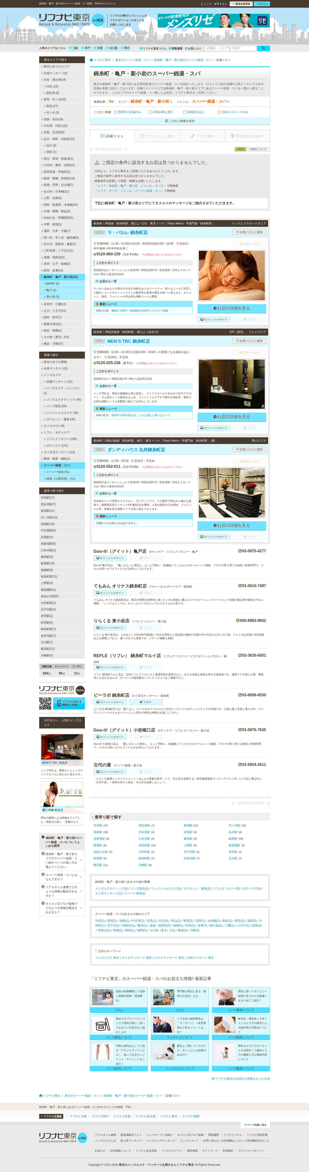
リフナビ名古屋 (145, 1116)
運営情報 (192, 1150)
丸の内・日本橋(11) (55, 191)
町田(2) (190, 925)
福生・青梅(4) (51, 330)
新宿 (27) (51, 106)
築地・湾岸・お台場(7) (57, 184)
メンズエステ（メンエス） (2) (62, 390)
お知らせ (100, 1150)
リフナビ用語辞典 (257, 1134)
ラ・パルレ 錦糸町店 (121, 232)
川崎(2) (194, 930)
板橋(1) (178, 925)
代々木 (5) (51, 112)
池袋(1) (124, 920)
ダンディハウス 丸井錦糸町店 (129, 449)
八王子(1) (243, 925)
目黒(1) (151, 920)
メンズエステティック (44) (62, 399)
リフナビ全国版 (51, 1116)
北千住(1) (113, 925)
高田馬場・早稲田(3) (55, 172)
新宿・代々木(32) (53, 99)
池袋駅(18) (48, 524)
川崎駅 (143, 865)
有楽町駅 (144, 845)
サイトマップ (210, 1150)
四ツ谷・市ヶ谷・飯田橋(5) (60, 237)
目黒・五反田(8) (52, 132)
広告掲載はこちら (232, 1140)
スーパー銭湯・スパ (55, 465)
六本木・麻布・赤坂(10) (58, 165)
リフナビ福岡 (190, 1116)
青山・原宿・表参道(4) (57, 158)
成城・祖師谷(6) (52, 257)
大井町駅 (144, 851)
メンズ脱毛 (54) (55, 406)
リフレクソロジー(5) (226, 888)
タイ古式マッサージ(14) (58, 452)
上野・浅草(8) (51, 198)
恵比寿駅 (144, 825)
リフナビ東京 (168, 1116)
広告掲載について (120, 1150)
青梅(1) (117, 930)
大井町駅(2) (48, 603)
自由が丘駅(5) (50, 596)
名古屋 (112, 48)
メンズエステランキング (160, 1140)
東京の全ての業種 (54, 362)
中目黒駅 (144, 832)
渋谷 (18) (51, 86)
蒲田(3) (252, 920)
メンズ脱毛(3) (139, 888)
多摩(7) (202, 925)
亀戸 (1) (50, 290)
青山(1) (176, 920)
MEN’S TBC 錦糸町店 (122, 341)
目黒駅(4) (47, 537)
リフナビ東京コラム (153, 48)
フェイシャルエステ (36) (61, 413)
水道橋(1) (214, 920)
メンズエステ (51, 375)
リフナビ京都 (122, 1116)
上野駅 (188, 845)
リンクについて (189, 1140)
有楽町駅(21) (49, 576)
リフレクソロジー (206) (60, 439)
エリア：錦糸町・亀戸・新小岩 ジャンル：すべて (130, 185)
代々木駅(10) (49, 517)
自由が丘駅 (101, 851)
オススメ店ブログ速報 (190, 1134)
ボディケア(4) (252, 888)
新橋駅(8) (47, 570)
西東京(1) (104, 930)
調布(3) (257, 925)
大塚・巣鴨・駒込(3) (55, 211)
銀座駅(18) (48, 563)
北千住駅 (189, 851)
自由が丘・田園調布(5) (57, 217)
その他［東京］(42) (55, 337)
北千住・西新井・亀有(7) (58, 244)
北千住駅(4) (48, 609)
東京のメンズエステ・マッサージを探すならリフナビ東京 (156, 1164)
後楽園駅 (234, 845)
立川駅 (233, 858)
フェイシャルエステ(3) (166, 888)
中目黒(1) (138, 920)
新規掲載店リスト (131, 1134)
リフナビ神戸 (100, 1116)
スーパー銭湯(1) (135, 893)
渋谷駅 (98, 825)
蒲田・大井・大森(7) (55, 231)
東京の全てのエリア (55, 66)
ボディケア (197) (56, 445)
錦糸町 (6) (51, 283)
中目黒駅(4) (48, 530)
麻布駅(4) (47, 557)
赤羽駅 (233, 851)
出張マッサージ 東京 (200, 957)
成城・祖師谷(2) (160, 925)
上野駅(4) (47, 583)
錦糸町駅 (144, 858)
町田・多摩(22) (52, 270)
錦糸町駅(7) (48, 629)
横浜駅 (98, 865)
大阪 (74, 48)
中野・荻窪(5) (51, 224)
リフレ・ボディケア (55, 432)
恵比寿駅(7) (48, 504)
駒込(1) (227, 920)
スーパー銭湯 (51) (56, 472)
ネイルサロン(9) (52, 425)
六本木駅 (144, 838)
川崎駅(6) (47, 655)
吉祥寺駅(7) (48, 635)
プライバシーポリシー (251, 1150)
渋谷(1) (100, 920)
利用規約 (228, 1150)
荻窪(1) (239, 920)
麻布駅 (188, 838)
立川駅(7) (47, 642)
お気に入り (193, 48)
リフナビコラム (232, 1134)
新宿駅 (188, 825)
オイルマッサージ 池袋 (136, 957)
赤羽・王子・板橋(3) (55, 263)
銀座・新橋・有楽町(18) (58, 178)
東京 (125, 48)
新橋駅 (98, 845)
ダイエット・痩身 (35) (59, 419)
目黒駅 (188, 832)
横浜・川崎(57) (52, 343)
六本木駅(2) (48, 550)
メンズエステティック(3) (111, 888)
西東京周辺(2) (51, 324)
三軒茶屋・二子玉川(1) (57, 250)
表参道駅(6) (48, 543)
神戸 (86, 48)
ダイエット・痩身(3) (197, 888)
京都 (98, 48)
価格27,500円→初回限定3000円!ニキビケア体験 (139, 310)
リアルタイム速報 (105, 1134)
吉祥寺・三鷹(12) (53, 304)
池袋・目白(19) (52, 119)
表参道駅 (99, 838)
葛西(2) (188, 920)
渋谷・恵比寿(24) (53, 79)
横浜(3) (182, 930)
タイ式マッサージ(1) (108, 893)
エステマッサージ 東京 (169, 957)
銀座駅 (233, 838)
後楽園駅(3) (48, 589)
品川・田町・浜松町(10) (58, 139)
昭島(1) (130, 930)
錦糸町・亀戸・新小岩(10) (59, 277)
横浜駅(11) (48, 648)
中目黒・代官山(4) (54, 125)
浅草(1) (200, 920)
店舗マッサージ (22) (58, 381)
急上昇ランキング (131, 1140)
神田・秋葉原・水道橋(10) (59, 204)
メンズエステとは (105, 1140)
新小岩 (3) (51, 296)
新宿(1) (112, 920)
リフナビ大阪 (78, 1116)
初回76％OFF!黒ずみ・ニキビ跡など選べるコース (140, 415)
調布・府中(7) (51, 317)
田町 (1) (50, 152)
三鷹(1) (229, 925)
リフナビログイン (172, 1150)
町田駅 (98, 858)
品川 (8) (50, 145)
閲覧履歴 (176, 48)
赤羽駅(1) (47, 616)
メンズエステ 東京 (107, 957)
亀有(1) (142, 925)
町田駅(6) (47, 622)
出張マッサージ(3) (54, 73)
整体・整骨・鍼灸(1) (55, 458)
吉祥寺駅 (189, 858)
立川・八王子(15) (53, 311)
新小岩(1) (216, 925)
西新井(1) (128, 925)
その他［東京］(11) (162, 930)
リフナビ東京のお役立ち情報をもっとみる (241, 1078)
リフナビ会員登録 (146, 1150)
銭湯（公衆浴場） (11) (59, 478)
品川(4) (163, 920)
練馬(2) (142, 930)
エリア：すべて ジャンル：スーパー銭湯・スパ (129, 190)
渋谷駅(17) (48, 497)
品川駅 (233, 832)
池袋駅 (98, 832)
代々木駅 (234, 825)
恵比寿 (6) (51, 93)
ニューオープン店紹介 (159, 1134)
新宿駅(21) (48, 510)
